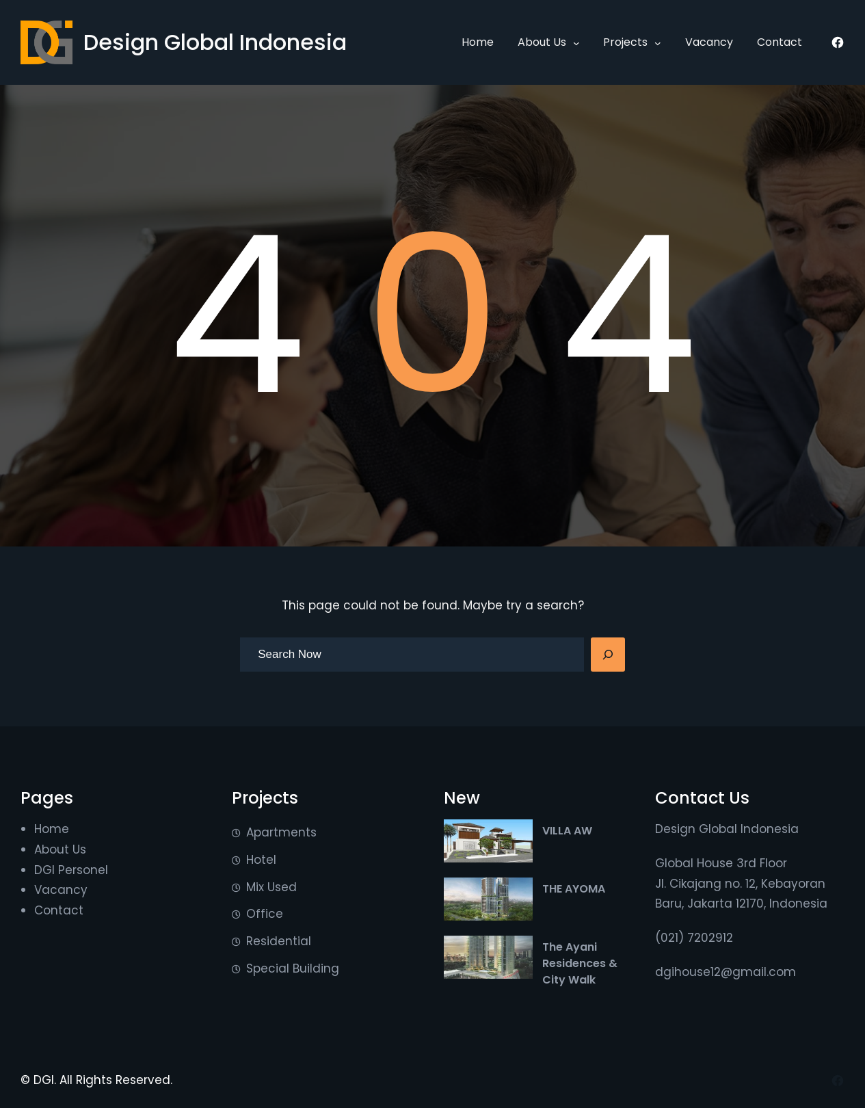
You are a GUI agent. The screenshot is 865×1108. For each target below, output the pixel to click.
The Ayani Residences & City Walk (579, 963)
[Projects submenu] (657, 42)
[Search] (608, 654)
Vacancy (61, 890)
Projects (625, 42)
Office (264, 914)
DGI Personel (71, 870)
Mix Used (271, 887)
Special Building (292, 968)
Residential (278, 941)
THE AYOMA (573, 889)
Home (51, 829)
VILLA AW (567, 831)
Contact (58, 910)
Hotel (261, 860)
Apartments (281, 832)
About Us (542, 42)
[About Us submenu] (576, 42)
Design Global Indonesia (215, 42)
